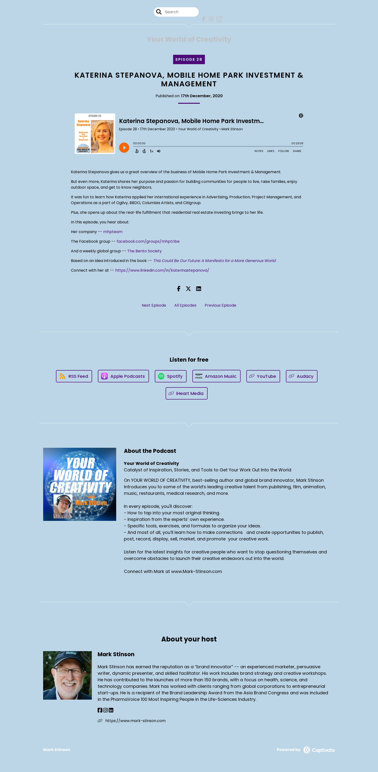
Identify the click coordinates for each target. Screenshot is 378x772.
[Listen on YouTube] (263, 376)
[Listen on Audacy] (301, 376)
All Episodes (185, 305)
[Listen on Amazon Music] (216, 376)
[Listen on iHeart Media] (187, 393)
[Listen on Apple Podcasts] (123, 376)
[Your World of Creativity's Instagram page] (209, 19)
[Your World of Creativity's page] (218, 19)
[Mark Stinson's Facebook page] (100, 710)
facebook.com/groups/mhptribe (148, 241)
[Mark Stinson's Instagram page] (105, 710)
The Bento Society (144, 251)
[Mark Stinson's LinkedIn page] (111, 710)
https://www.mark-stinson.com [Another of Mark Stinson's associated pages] (132, 721)
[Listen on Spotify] (171, 376)
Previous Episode (220, 305)
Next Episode (154, 305)
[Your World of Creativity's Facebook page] (202, 19)
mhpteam (112, 231)
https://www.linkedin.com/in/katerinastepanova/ (162, 270)
